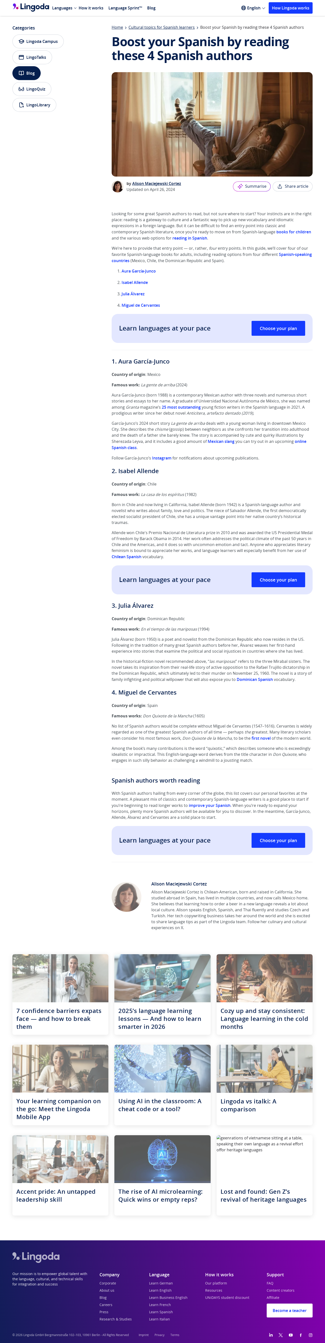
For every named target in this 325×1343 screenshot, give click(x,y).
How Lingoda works (290, 8)
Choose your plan (278, 328)
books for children (293, 232)
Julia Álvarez (133, 294)
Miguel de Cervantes (141, 305)
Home (117, 28)
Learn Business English (168, 1298)
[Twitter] (281, 1335)
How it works (91, 8)
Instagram (161, 458)
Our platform (216, 1283)
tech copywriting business (199, 916)
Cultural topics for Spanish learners (162, 28)
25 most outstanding (181, 407)
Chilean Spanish (126, 556)
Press (103, 1312)
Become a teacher (290, 1310)
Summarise (251, 186)
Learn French (160, 1305)
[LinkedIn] (271, 1335)
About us (106, 1290)
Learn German (161, 1283)
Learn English (160, 1290)
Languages (62, 8)
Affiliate (273, 1298)
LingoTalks (32, 57)
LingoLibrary (34, 105)
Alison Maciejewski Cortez (156, 183)
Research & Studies (115, 1319)
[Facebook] (301, 1335)
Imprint (144, 1335)
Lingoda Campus (38, 41)
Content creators (280, 1290)
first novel (261, 738)
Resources (213, 1290)
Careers (105, 1305)
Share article (292, 186)
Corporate (107, 1283)
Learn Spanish (161, 1312)
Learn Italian (159, 1319)
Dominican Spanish (255, 679)
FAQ (270, 1283)
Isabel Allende (135, 282)
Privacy (159, 1335)
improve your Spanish (209, 805)
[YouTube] (291, 1335)
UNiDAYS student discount (227, 1298)
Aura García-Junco (139, 271)
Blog (151, 8)
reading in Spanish (189, 238)
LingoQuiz (31, 89)
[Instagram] (311, 1335)
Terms (174, 1335)
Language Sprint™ (125, 8)
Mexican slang (221, 441)
